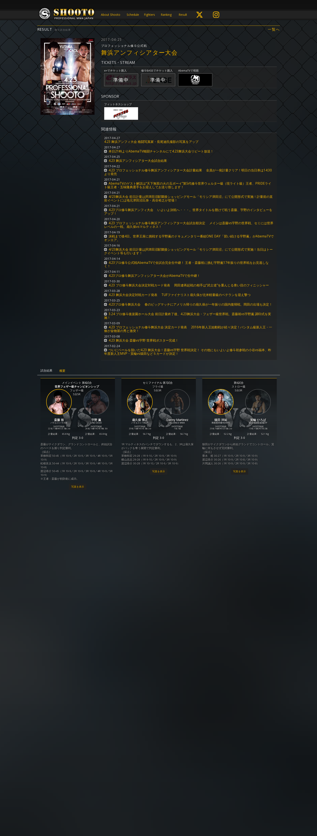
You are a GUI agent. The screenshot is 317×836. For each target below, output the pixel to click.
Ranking (166, 15)
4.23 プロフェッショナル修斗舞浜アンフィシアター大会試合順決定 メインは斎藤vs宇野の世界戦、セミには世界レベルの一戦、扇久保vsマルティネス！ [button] (188, 225)
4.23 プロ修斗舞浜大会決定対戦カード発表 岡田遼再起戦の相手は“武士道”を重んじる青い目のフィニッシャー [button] (189, 285)
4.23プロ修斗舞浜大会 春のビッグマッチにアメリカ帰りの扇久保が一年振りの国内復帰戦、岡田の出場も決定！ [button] (190, 304)
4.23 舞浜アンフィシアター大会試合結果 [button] (138, 160)
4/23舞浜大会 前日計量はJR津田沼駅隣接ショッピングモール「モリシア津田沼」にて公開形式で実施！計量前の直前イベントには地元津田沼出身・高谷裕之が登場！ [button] (188, 198)
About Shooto (110, 15)
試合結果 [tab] (46, 370)
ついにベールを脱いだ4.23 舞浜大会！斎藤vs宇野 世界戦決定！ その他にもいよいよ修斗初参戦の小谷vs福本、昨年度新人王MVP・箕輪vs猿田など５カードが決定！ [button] (187, 352)
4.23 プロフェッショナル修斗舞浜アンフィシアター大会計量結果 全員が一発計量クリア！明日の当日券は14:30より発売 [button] (188, 172)
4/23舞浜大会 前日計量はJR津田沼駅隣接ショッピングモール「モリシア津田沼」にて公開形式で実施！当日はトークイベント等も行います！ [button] (188, 251)
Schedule (133, 15)
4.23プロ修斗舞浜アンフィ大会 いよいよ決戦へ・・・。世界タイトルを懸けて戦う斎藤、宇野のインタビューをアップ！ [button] (188, 212)
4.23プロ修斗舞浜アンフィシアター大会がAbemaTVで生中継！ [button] (154, 275)
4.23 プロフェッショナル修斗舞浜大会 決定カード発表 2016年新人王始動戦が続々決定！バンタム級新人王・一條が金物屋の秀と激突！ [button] (188, 329)
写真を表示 (77, 486)
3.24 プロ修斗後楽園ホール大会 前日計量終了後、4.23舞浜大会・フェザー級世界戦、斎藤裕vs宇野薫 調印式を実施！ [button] (187, 316)
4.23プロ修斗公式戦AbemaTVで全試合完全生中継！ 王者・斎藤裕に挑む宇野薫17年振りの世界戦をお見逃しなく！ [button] (186, 264)
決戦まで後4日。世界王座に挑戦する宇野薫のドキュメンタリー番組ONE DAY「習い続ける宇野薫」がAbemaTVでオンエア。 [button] (189, 238)
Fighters (149, 15)
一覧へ (274, 29)
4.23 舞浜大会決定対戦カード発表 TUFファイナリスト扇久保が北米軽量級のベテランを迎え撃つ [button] (180, 295)
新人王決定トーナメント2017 (73, 737)
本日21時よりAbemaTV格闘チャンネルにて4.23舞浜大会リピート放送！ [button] (161, 151)
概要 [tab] (62, 371)
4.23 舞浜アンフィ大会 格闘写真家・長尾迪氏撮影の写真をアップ (151, 141)
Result (183, 15)
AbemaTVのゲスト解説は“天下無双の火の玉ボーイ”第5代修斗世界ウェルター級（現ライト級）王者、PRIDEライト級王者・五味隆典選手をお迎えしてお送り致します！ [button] (187, 185)
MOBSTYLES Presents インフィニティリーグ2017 (158, 620)
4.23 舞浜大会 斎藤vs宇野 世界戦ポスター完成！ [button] (143, 340)
